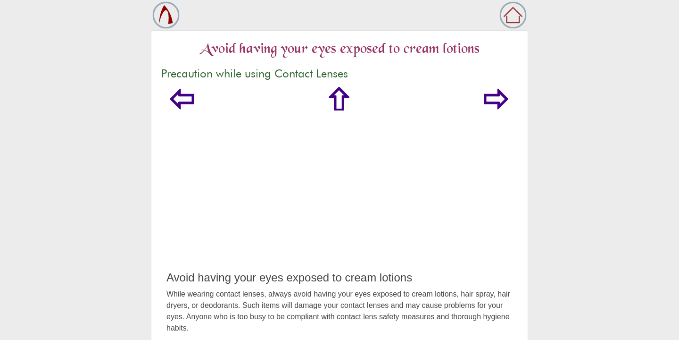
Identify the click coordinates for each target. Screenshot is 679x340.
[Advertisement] (339, 200)
